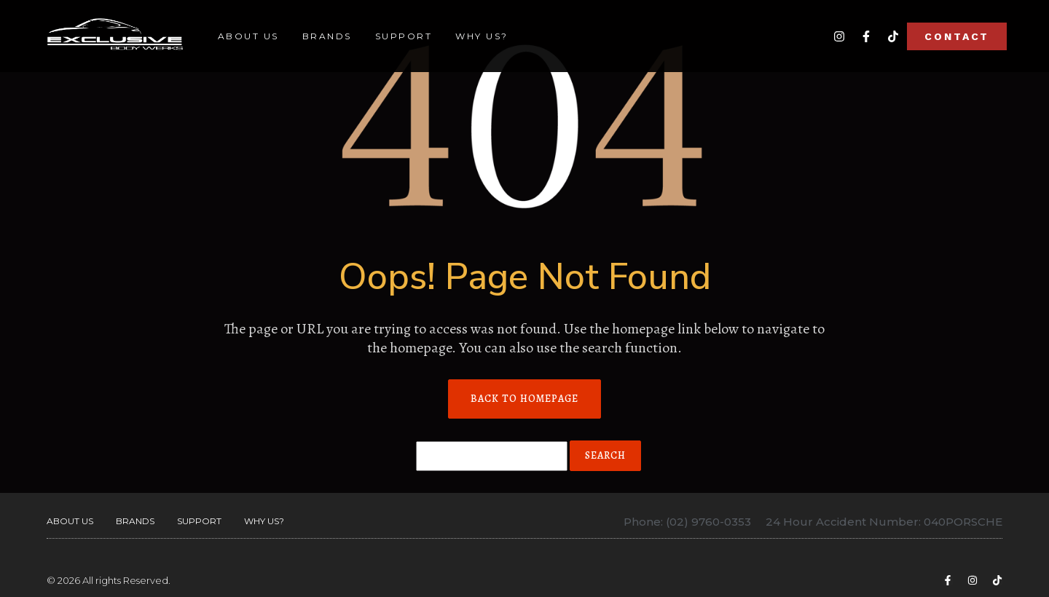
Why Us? (481, 36)
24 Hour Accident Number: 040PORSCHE (884, 522)
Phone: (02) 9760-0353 (687, 522)
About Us (248, 36)
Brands (327, 36)
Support (404, 36)
